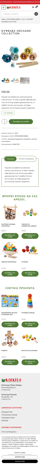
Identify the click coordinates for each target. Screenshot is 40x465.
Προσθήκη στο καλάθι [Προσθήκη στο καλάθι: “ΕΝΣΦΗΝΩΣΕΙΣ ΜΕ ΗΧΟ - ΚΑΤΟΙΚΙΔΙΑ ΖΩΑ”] (10, 324)
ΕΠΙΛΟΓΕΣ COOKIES (19, 452)
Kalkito (3, 19)
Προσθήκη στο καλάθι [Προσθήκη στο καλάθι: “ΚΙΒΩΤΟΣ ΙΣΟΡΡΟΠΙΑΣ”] (10, 273)
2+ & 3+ (23, 19)
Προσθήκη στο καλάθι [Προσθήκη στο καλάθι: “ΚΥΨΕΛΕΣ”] (30, 273)
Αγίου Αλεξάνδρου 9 (8, 387)
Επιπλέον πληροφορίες (26, 159)
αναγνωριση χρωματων (15, 139)
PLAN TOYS (16, 144)
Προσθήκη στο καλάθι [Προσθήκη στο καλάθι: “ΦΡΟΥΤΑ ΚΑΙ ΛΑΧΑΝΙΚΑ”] (30, 362)
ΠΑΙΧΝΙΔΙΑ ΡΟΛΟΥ (8, 418)
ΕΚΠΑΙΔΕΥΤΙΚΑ (6, 412)
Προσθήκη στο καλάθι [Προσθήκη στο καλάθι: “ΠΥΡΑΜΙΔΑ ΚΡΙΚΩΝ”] (30, 324)
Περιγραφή (10, 159)
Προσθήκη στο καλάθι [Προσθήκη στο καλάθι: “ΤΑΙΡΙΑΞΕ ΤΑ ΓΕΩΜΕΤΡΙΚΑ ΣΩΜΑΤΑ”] (30, 236)
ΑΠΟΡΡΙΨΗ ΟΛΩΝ (20, 457)
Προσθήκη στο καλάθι (21, 121)
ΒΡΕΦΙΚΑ (4, 421)
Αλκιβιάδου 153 (7, 397)
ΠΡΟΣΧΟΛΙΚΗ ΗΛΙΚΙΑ (13, 19)
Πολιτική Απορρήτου (8, 432)
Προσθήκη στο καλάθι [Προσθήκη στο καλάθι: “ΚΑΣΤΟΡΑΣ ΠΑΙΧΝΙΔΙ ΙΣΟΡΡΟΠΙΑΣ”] (10, 236)
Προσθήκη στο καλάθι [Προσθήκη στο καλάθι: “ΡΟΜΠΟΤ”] (10, 362)
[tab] (10, 159)
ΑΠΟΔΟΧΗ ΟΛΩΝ (20, 461)
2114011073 (5, 390)
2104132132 (5, 399)
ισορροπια (27, 139)
